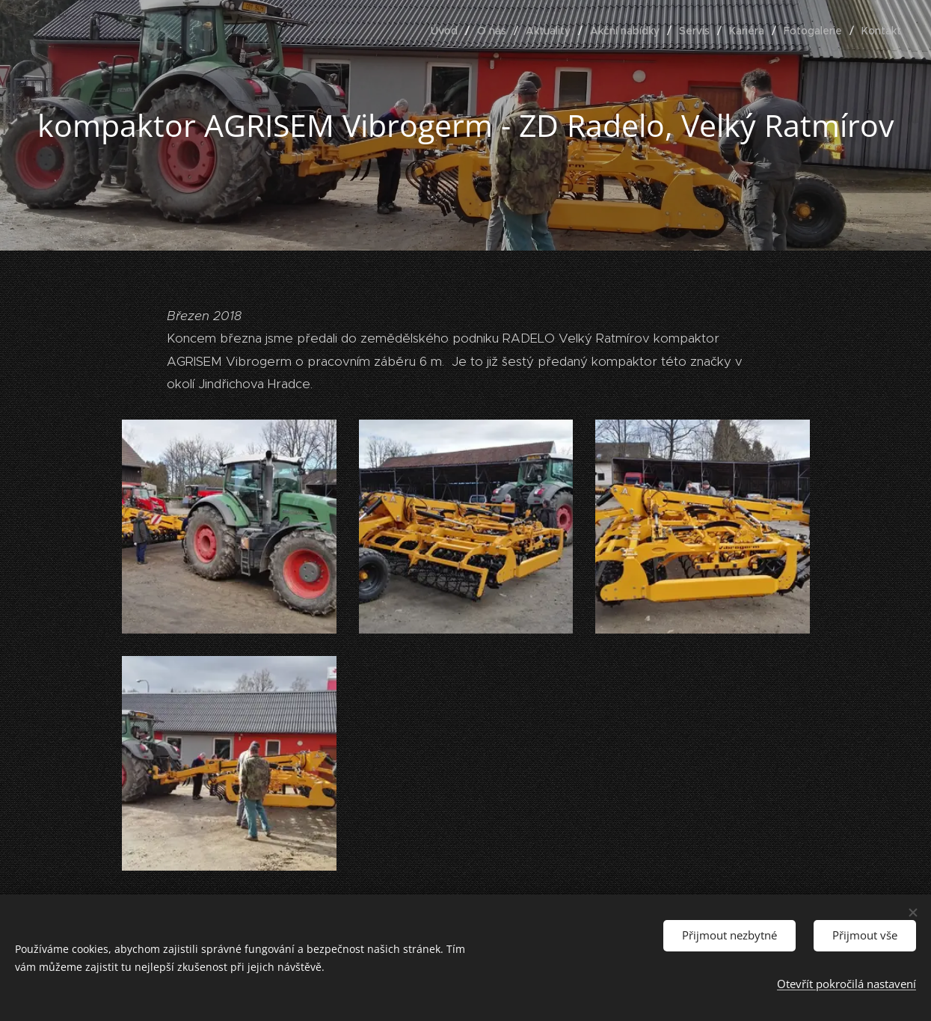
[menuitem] (448, 30)
